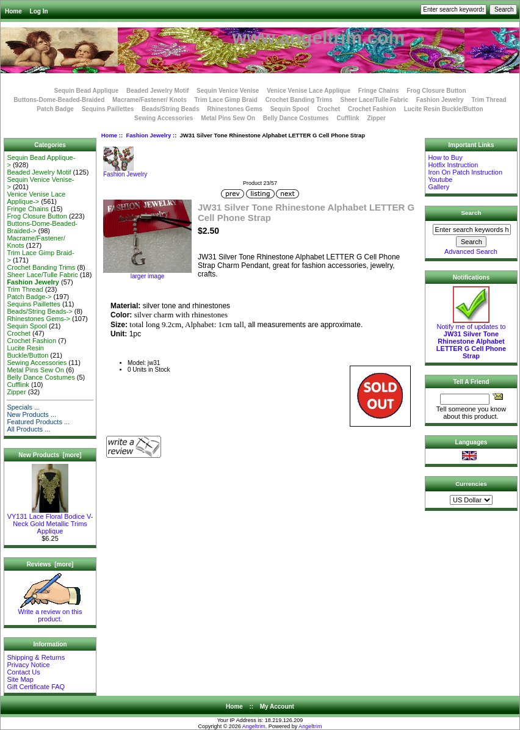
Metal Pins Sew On (228, 118)
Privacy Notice (28, 664)
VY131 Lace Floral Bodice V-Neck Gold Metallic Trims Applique (50, 521)
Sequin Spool (289, 109)
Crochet (328, 109)
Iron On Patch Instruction (465, 172)
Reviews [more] (50, 564)
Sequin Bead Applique (86, 90)
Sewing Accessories (163, 118)
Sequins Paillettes (108, 109)
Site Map (20, 679)
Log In (39, 11)
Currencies (471, 483)
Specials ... (23, 407)
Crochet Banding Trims (299, 99)
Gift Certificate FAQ (36, 686)
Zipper (376, 118)
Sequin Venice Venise (228, 90)
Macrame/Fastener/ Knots (149, 99)
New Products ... (31, 414)
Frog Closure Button (436, 90)
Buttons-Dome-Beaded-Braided (58, 99)
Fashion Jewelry (148, 135)
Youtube (440, 179)
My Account (277, 706)
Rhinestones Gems (234, 109)
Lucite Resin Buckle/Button (443, 109)
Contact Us (23, 672)
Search (471, 212)
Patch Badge (55, 109)
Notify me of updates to (471, 338)
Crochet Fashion (372, 109)
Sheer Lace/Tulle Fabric (374, 99)
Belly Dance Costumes (296, 118)
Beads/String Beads (170, 109)
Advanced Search (470, 251)
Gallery (438, 186)
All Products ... (28, 429)
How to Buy (445, 157)
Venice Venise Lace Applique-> (36, 197)
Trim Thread (488, 99)
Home (13, 11)
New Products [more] (49, 455)
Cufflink (347, 118)
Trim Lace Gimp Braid (226, 99)
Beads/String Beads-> (39, 311)
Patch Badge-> (29, 296)
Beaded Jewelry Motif (157, 90)
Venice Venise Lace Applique (308, 90)
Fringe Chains (378, 90)
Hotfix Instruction (453, 164)
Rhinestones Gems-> (38, 318)
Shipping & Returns (36, 657)
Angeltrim (253, 726)
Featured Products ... (38, 421)
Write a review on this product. (50, 612)
